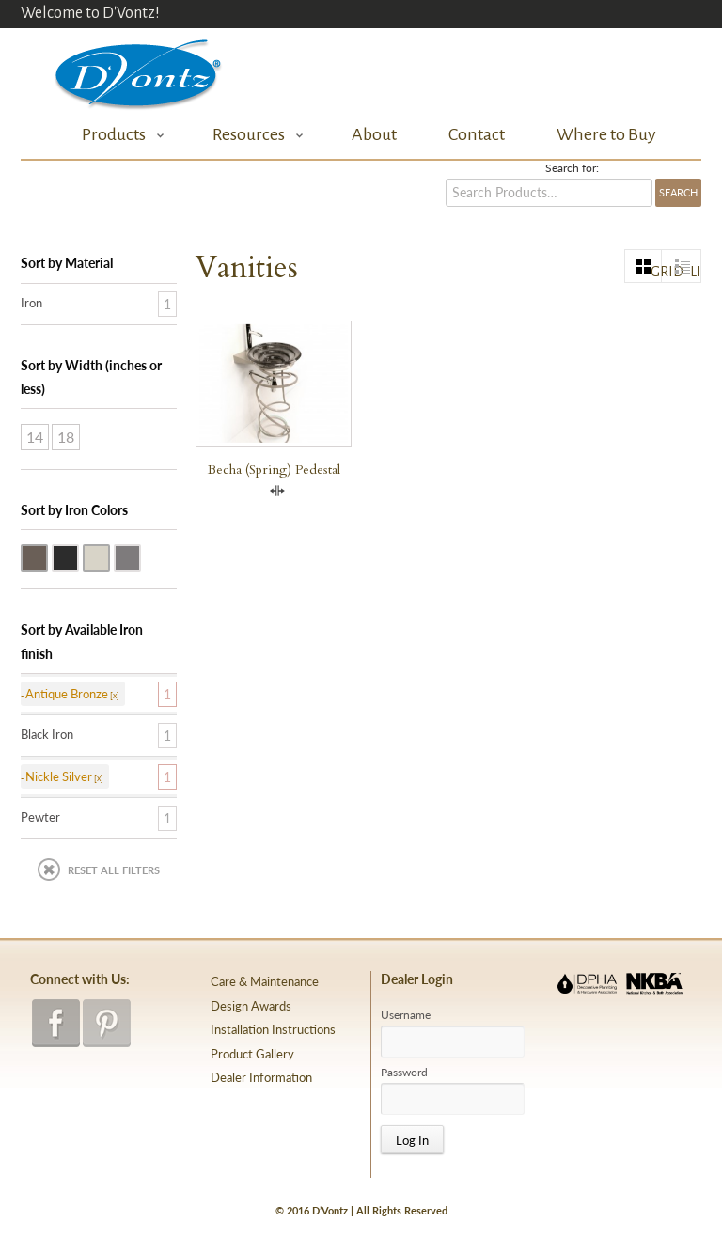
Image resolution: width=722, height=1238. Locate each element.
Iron (31, 302)
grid (656, 271)
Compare (277, 490)
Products (118, 135)
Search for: (572, 168)
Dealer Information (261, 1077)
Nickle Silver (109, 556)
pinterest (107, 1023)
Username (406, 1015)
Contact (476, 134)
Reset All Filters (114, 870)
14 (34, 437)
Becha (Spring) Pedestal (274, 469)
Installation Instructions (273, 1029)
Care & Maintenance (265, 981)
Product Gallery (252, 1053)
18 (65, 437)
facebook (56, 1023)
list (695, 271)
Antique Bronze (47, 556)
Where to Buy (606, 134)
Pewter (140, 556)
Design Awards (251, 1005)
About (374, 134)
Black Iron (78, 556)
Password (404, 1072)
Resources (253, 135)
